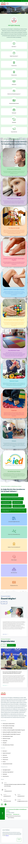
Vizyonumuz (5, 769)
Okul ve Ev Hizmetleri (19, 508)
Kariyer (4, 773)
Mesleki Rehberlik (6, 508)
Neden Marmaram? (7, 765)
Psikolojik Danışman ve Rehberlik (9, 497)
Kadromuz (5, 767)
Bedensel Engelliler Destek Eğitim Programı (12, 750)
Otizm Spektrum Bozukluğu (8, 744)
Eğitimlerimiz (9, 818)
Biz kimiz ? (5, 763)
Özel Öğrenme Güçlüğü (7, 746)
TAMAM (19, 840)
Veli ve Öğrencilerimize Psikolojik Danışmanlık (12, 501)
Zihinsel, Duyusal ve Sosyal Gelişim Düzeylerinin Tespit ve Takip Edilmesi (13, 513)
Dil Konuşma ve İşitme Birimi (8, 741)
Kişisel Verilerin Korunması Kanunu (13, 819)
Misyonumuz (5, 771)
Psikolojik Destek (6, 504)
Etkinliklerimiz (16, 818)
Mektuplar (5, 782)
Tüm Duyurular (11, 676)
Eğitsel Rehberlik (17, 504)
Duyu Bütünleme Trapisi (8, 754)
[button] (2, 627)
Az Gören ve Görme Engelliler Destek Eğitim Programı (14, 748)
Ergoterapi (5, 758)
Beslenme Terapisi (6, 756)
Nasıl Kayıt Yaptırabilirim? (8, 779)
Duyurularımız (6, 784)
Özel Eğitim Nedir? (6, 777)
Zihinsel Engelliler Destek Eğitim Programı (11, 752)
